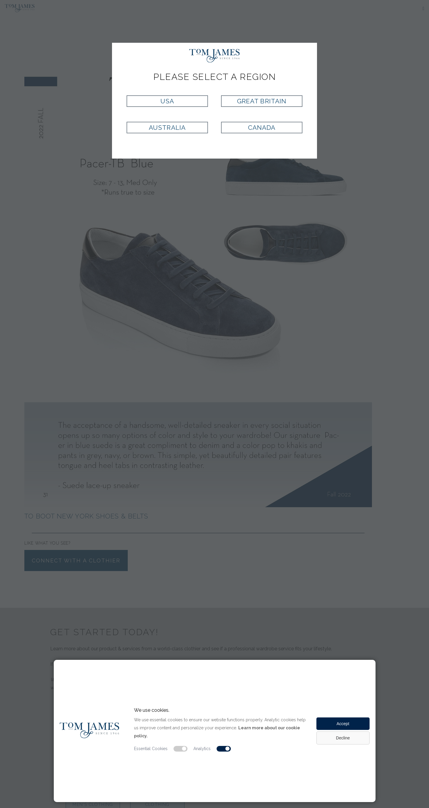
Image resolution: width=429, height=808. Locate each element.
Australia (167, 127)
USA (167, 101)
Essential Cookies (151, 748)
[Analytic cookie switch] (224, 749)
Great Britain (261, 101)
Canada (261, 127)
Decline (343, 738)
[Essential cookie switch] (181, 749)
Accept (343, 723)
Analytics (202, 748)
